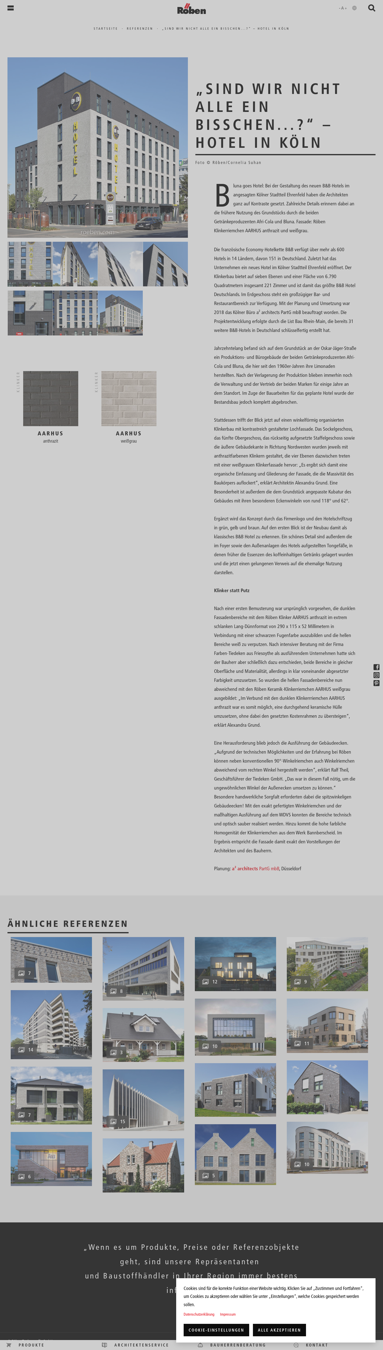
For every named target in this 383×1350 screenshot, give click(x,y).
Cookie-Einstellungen (216, 1330)
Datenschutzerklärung (199, 1314)
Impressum (228, 1314)
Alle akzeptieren (279, 1330)
